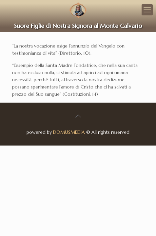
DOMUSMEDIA (69, 132)
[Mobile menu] (147, 9)
